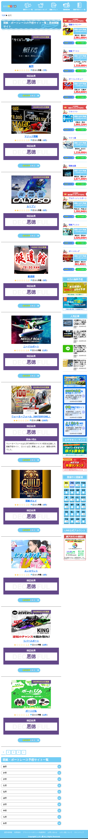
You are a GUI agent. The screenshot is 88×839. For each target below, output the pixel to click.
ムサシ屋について (65, 833)
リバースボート (31, 641)
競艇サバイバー (75, 25)
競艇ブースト (74, 51)
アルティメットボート (78, 198)
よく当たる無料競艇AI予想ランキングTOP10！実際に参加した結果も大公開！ (80, 335)
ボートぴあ (31, 711)
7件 (44, 70)
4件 (44, 140)
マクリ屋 (72, 138)
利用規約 (17, 833)
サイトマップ (79, 833)
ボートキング (74, 251)
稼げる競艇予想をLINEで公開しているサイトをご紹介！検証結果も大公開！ (80, 350)
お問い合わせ (52, 833)
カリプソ (31, 206)
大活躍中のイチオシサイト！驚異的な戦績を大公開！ (80, 322)
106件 (44, 420)
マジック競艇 (31, 136)
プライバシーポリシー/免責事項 (34, 833)
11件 (45, 350)
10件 (45, 645)
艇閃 (31, 66)
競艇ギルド (31, 501)
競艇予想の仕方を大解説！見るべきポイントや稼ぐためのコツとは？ (80, 364)
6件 (44, 210)
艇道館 (31, 276)
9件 (44, 280)
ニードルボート (31, 346)
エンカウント (31, 571)
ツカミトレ (73, 111)
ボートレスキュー (76, 79)
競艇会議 (72, 166)
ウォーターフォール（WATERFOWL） (31, 416)
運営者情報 (8, 833)
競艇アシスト (74, 225)
